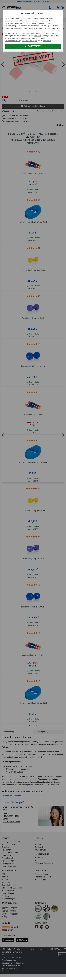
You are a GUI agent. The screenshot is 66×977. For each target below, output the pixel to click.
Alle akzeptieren (33, 46)
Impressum (47, 41)
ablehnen (37, 36)
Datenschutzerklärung (13, 41)
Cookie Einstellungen (27, 33)
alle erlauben (21, 28)
